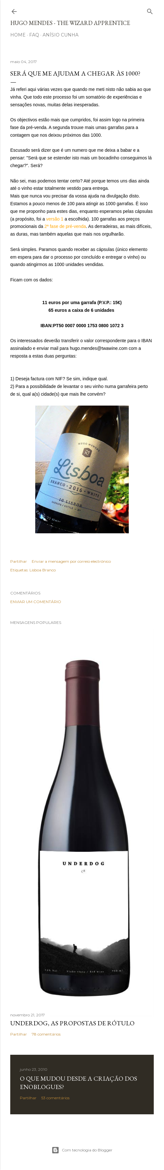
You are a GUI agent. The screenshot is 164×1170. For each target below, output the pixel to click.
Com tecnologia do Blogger (82, 1150)
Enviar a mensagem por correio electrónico (71, 561)
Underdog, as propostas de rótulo (72, 1023)
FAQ (34, 35)
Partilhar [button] (18, 561)
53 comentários (55, 1097)
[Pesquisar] (150, 10)
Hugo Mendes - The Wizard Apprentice (70, 23)
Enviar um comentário (35, 601)
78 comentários (46, 1034)
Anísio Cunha (60, 35)
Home (18, 35)
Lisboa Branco (42, 570)
